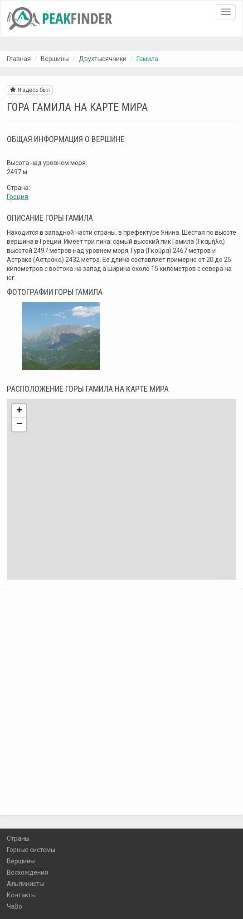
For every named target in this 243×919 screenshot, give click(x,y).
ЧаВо (14, 906)
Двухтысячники (102, 58)
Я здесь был (30, 89)
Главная (19, 58)
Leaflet (226, 577)
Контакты (21, 895)
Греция (17, 196)
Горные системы (31, 849)
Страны (18, 838)
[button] (19, 411)
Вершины (55, 58)
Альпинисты (25, 883)
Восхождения (27, 872)
